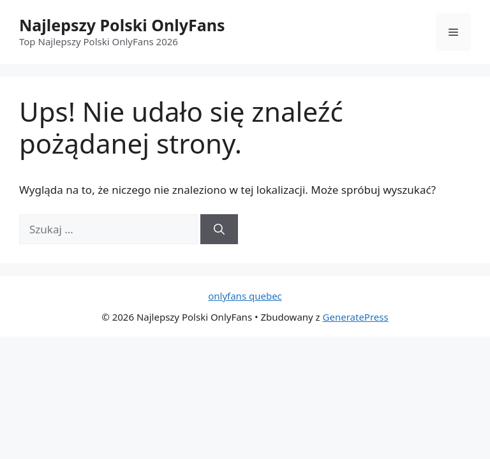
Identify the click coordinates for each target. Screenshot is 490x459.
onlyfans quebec (245, 295)
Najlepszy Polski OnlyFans (122, 25)
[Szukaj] (219, 229)
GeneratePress (356, 316)
